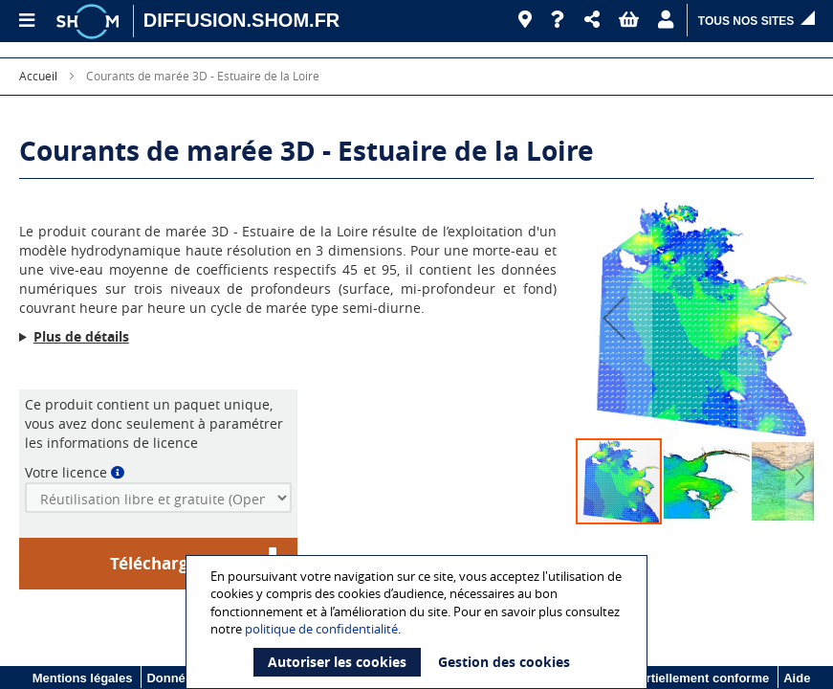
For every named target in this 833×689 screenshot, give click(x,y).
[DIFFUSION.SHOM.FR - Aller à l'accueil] (241, 21)
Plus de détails (81, 336)
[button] (592, 20)
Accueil (38, 75)
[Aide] (558, 20)
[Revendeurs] (525, 20)
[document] (418, 622)
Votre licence (66, 472)
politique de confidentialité (321, 628)
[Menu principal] (26, 21)
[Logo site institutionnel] (89, 21)
